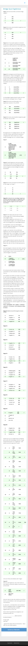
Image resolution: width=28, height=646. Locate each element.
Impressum (9, 643)
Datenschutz (16, 643)
